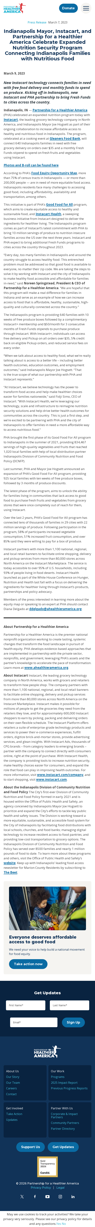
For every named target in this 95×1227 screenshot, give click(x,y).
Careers (11, 1088)
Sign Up (73, 1022)
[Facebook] (34, 1196)
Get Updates (63, 1147)
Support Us (30, 1147)
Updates (12, 1120)
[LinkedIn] (73, 1196)
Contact (11, 1094)
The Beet (10, 872)
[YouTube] (47, 1196)
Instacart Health (48, 214)
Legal (60, 1187)
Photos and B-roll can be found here (31, 165)
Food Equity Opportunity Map (54, 173)
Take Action (14, 1114)
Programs (57, 1077)
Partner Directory (63, 1129)
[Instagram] (60, 1196)
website (10, 863)
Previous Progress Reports (69, 1088)
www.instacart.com (51, 779)
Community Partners (65, 1123)
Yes (58, 1224)
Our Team (13, 1083)
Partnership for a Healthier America (60, 110)
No (64, 1224)
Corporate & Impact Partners (64, 1115)
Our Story (12, 1077)
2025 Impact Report (64, 1083)
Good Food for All (59, 204)
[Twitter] (22, 1196)
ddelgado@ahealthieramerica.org (55, 609)
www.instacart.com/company (60, 775)
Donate (68, 8)
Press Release (37, 22)
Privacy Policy (41, 1187)
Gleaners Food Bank (65, 138)
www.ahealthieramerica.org (46, 668)
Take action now (28, 964)
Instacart (11, 119)
